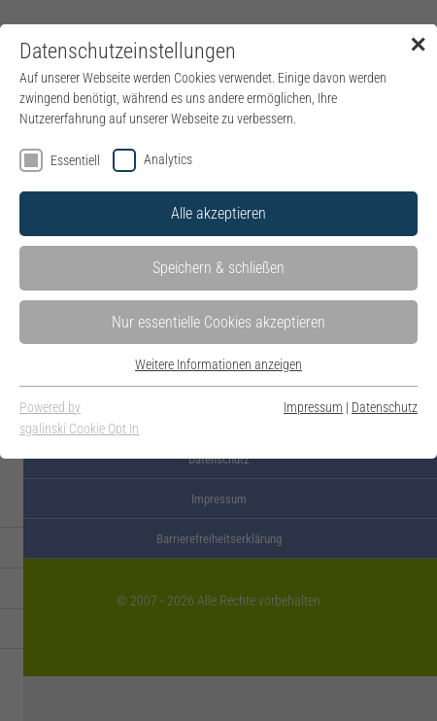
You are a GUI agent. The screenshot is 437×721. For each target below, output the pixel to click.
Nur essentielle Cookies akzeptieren (218, 322)
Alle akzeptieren (218, 213)
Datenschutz (385, 407)
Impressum (313, 407)
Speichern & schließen (218, 267)
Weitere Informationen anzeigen (218, 364)
